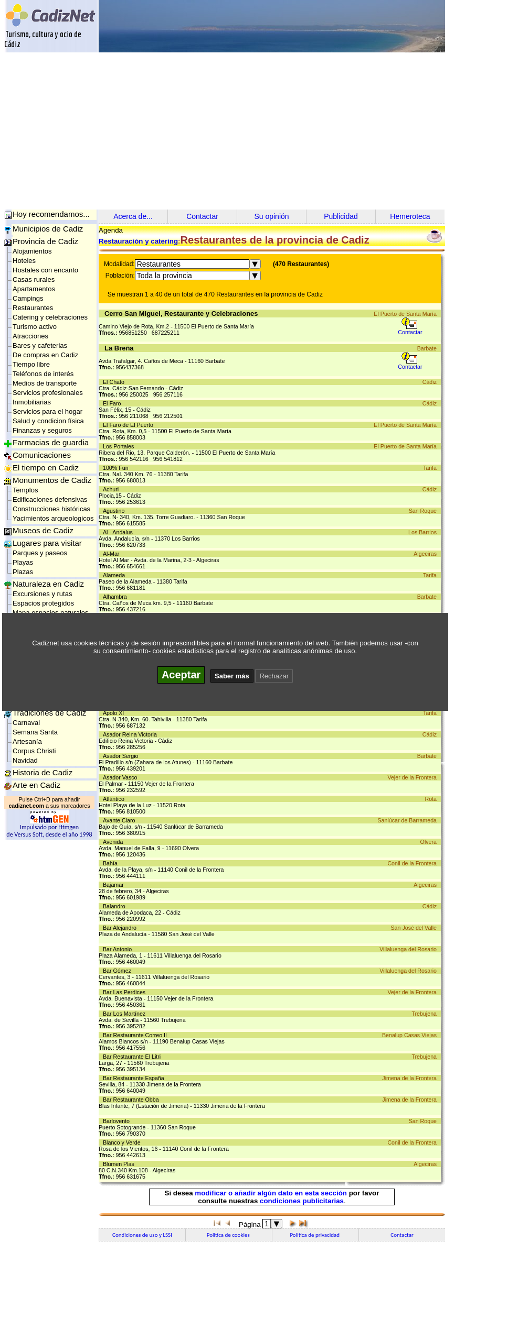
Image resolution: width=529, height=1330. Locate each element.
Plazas (23, 572)
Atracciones (30, 336)
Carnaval (26, 723)
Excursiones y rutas (42, 594)
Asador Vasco (121, 777)
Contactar (202, 216)
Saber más (232, 676)
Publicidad (341, 216)
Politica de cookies (229, 1235)
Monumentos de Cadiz (52, 480)
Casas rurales (34, 279)
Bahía (112, 863)
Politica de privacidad (315, 1235)
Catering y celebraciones (50, 317)
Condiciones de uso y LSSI (142, 1235)
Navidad (25, 760)
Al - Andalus (119, 532)
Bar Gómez (118, 971)
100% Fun (117, 468)
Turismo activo (35, 327)
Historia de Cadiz (42, 772)
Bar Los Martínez (126, 1013)
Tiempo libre (31, 364)
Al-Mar (112, 554)
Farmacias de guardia (51, 442)
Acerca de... (133, 216)
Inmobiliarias (32, 402)
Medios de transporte (45, 383)
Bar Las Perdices (126, 992)
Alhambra (116, 596)
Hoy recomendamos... (51, 214)
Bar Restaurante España (135, 1078)
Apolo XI (115, 713)
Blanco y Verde (123, 1142)
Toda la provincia (164, 275)
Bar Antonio (119, 949)
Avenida (114, 842)
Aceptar (181, 674)
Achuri (112, 489)
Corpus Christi (34, 751)
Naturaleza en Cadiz (48, 583)
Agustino (115, 511)
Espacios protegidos (43, 603)
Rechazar (274, 676)
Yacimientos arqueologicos (53, 518)
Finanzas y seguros (42, 430)
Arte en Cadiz (36, 785)
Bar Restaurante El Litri (133, 1056)
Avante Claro (120, 820)
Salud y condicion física (48, 421)
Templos (25, 490)
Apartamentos (34, 289)
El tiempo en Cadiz (46, 467)
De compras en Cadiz (45, 355)
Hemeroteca (410, 216)
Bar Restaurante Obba (132, 1099)
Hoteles (24, 261)
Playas (23, 562)
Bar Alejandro (121, 928)
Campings (28, 298)
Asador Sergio (122, 756)
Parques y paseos (40, 553)
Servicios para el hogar (47, 411)
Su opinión (271, 216)
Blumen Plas (120, 1164)
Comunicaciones (42, 454)
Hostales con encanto (45, 270)
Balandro (116, 906)
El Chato (115, 382)
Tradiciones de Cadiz (49, 712)
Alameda (115, 575)
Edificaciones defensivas (50, 499)
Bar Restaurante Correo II (136, 1035)
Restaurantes (33, 308)
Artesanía (27, 741)
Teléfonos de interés (43, 374)
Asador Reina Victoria (131, 734)
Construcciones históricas (51, 509)
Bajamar (115, 885)
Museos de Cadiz (43, 530)
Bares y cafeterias (40, 345)
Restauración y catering (138, 241)
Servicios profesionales (48, 393)
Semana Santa (35, 732)
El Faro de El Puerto (129, 425)
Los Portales (120, 446)
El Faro (113, 403)
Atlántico (115, 799)
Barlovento (118, 1121)
